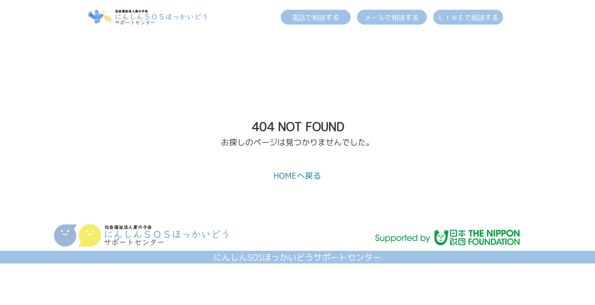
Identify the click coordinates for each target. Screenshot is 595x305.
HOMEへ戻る (297, 175)
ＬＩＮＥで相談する (467, 17)
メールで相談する (392, 17)
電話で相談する (315, 17)
